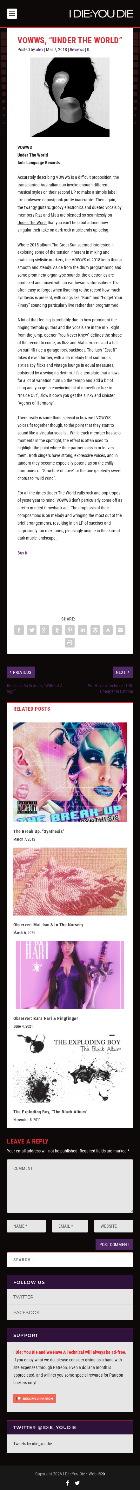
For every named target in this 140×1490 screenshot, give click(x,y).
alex (39, 49)
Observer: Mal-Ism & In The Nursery (48, 924)
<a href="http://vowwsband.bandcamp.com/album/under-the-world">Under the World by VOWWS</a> (70, 583)
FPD (101, 1474)
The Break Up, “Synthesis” (38, 831)
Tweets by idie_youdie (32, 1443)
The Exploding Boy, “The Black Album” (50, 1111)
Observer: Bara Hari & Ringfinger (45, 1018)
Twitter (23, 1297)
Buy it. (23, 552)
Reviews (77, 49)
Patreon (60, 1367)
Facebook (26, 1312)
